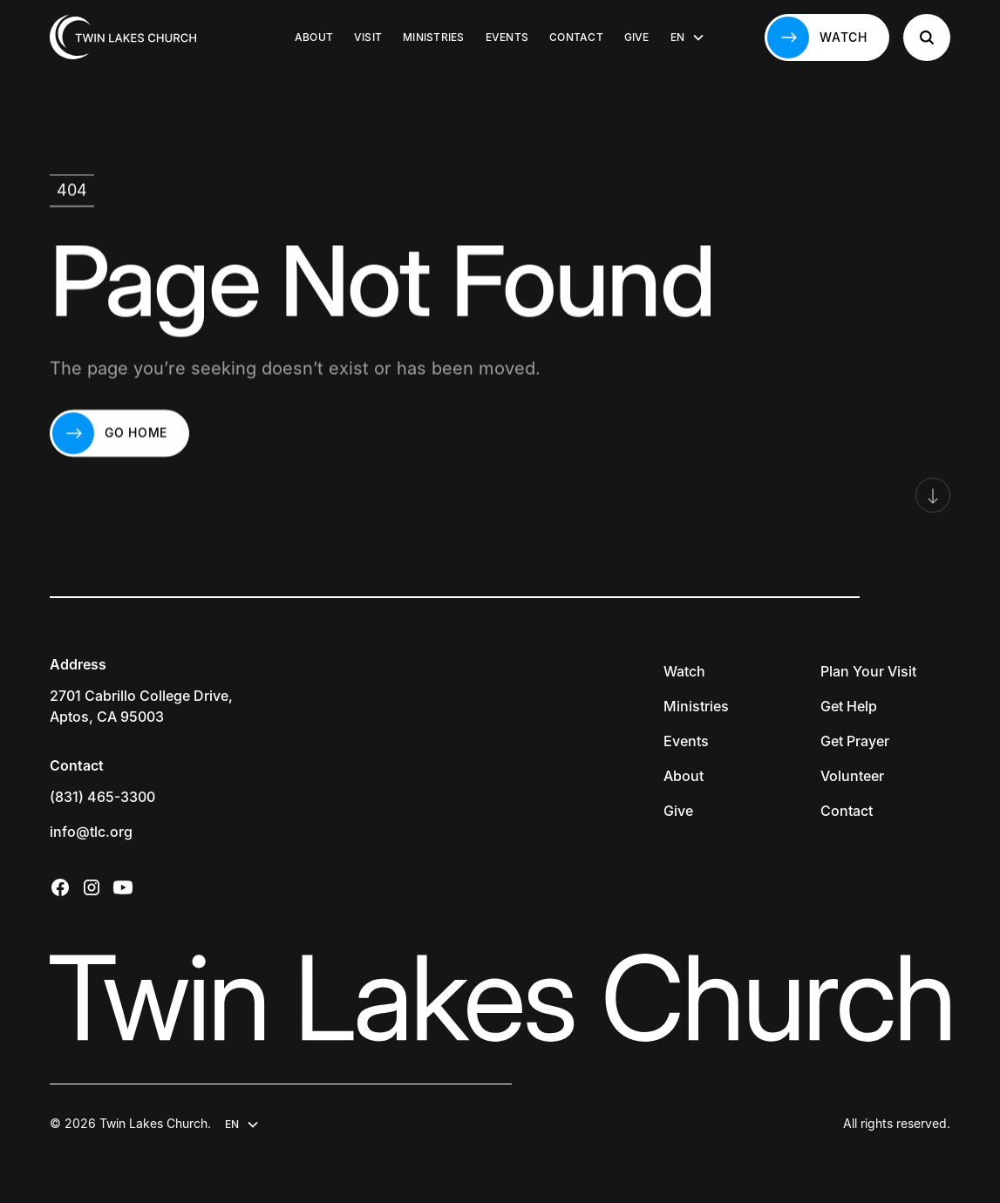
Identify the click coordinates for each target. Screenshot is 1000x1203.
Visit (368, 37)
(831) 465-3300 (102, 796)
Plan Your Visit (868, 671)
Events (507, 37)
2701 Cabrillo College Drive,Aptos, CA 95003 (141, 706)
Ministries (433, 37)
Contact (576, 37)
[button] (688, 37)
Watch (684, 671)
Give (637, 37)
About (314, 37)
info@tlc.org (91, 831)
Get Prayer (854, 741)
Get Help (848, 706)
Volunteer (852, 776)
